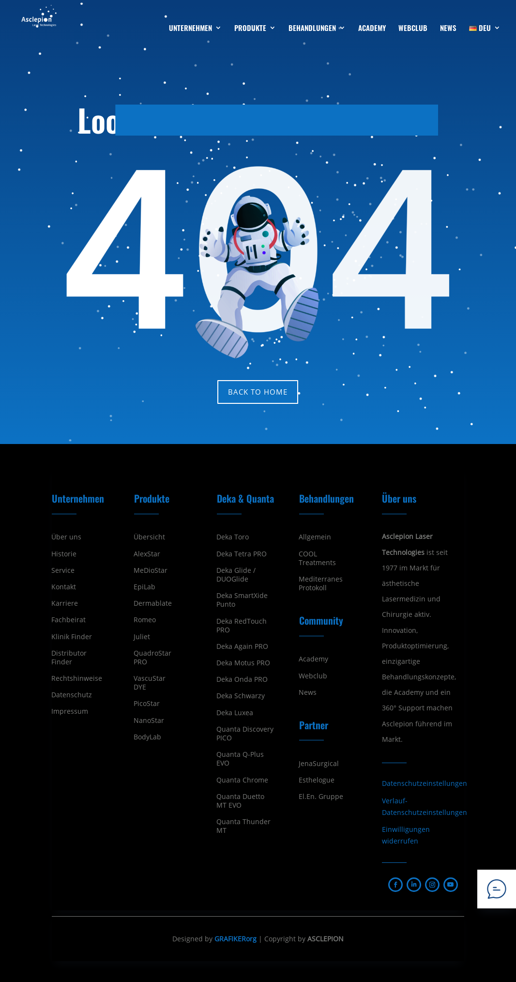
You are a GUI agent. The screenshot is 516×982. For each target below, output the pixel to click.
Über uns (66, 537)
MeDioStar (150, 570)
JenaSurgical (319, 763)
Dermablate (153, 603)
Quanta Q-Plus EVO (240, 758)
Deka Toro (232, 537)
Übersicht (149, 537)
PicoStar (147, 703)
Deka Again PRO (242, 646)
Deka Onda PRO (242, 679)
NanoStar (149, 720)
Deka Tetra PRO (241, 554)
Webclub (313, 676)
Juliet (142, 636)
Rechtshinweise (76, 678)
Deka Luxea (234, 712)
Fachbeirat (68, 619)
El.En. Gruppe (321, 796)
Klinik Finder (71, 636)
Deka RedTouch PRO (241, 625)
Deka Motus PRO (243, 663)
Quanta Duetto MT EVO (240, 801)
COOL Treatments (317, 558)
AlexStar (147, 554)
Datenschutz (71, 694)
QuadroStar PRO (152, 657)
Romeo (145, 619)
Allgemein (315, 537)
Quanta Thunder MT (243, 826)
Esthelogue (316, 780)
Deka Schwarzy (240, 695)
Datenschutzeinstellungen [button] (424, 783)
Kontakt (63, 587)
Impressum (69, 711)
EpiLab (144, 587)
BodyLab (147, 737)
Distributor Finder (69, 657)
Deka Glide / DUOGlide (236, 574)
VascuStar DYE (150, 682)
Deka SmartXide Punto (242, 600)
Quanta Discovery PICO (244, 733)
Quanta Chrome (242, 780)
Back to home (258, 392)
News (308, 692)
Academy (313, 659)
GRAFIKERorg (235, 938)
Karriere (64, 603)
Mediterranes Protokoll (321, 583)
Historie (63, 554)
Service (63, 570)
